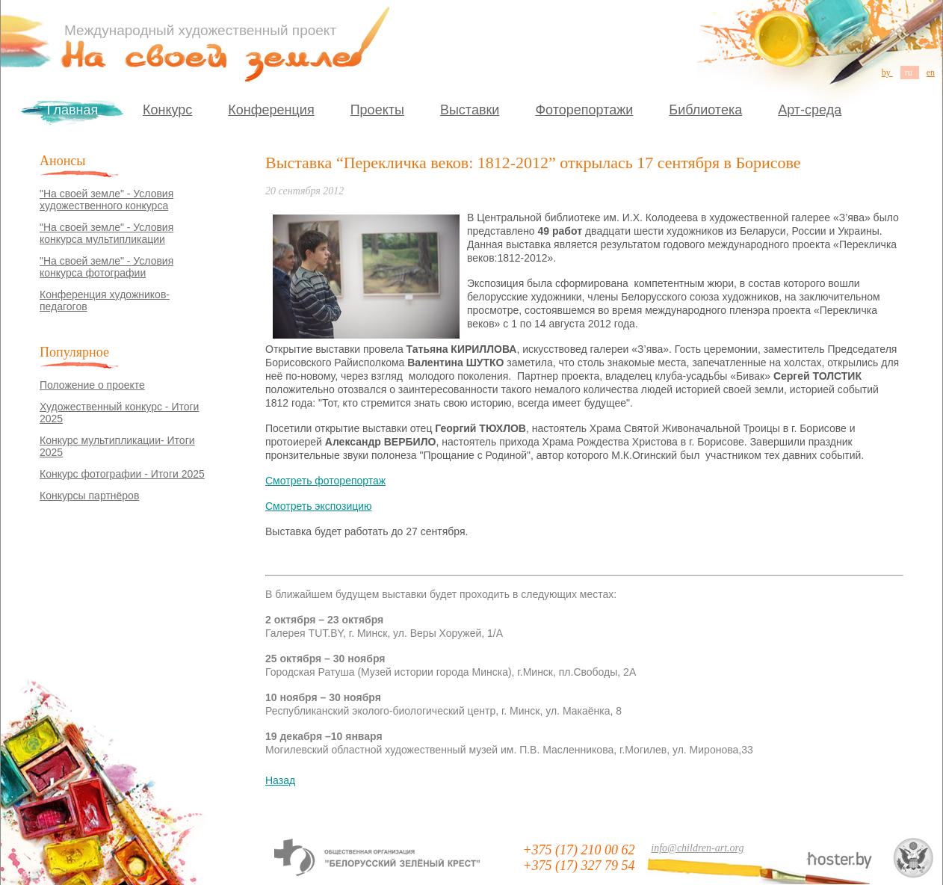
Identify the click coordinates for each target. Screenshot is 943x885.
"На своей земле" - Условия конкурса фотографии (106, 267)
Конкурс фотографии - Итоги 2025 (122, 474)
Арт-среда (809, 109)
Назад (280, 780)
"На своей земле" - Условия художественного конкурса (106, 200)
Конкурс (167, 109)
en (931, 72)
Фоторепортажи (584, 109)
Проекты (377, 109)
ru (910, 72)
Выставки (470, 109)
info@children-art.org (697, 848)
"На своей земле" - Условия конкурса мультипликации (106, 233)
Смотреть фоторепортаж (325, 481)
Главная (73, 109)
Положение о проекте (92, 385)
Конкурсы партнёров (89, 496)
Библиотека (705, 109)
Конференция (271, 109)
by (887, 72)
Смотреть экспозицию (318, 506)
